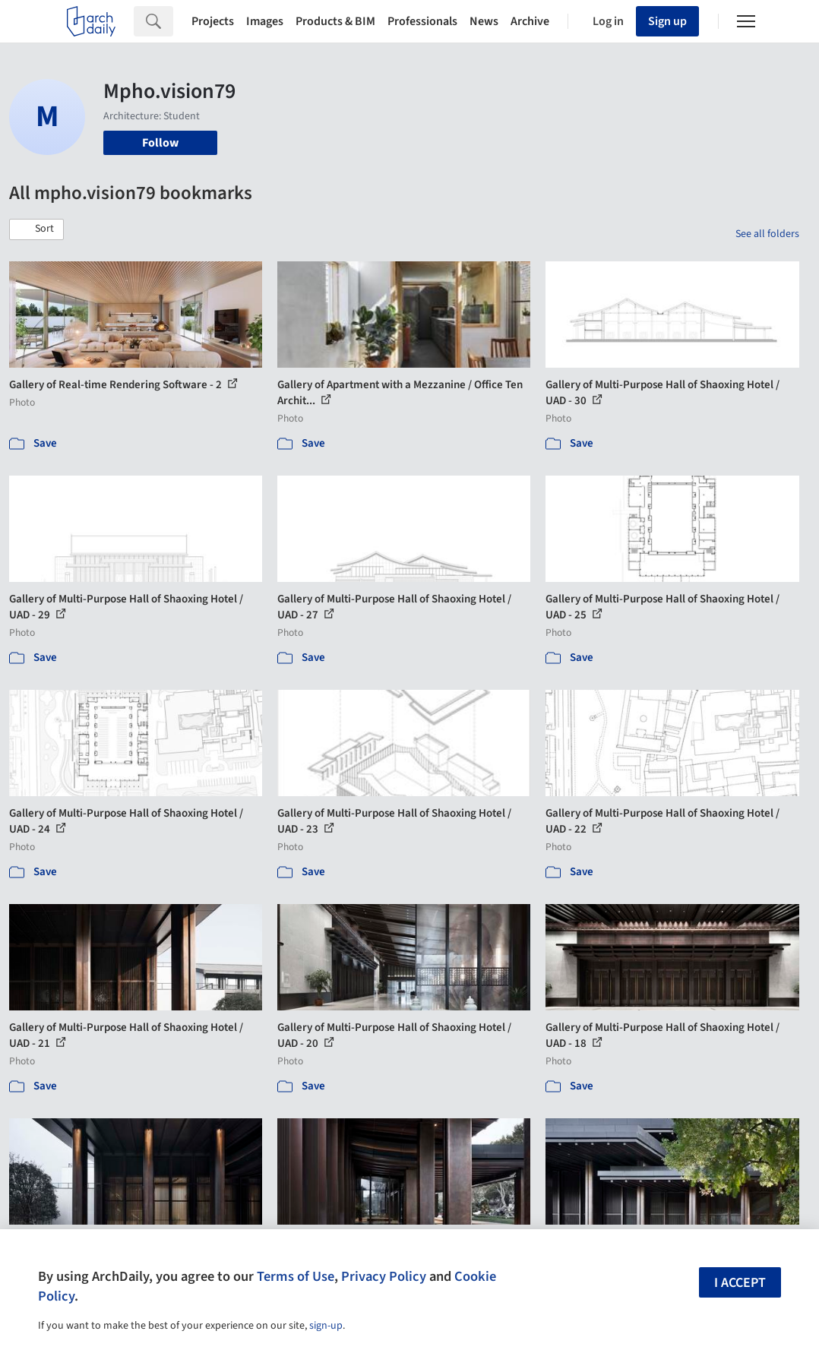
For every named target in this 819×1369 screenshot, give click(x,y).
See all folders (767, 234)
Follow (160, 142)
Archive (530, 21)
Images (264, 21)
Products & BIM (335, 21)
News (484, 21)
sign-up (326, 1325)
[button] (36, 229)
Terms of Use (295, 1276)
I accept (740, 1282)
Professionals (422, 21)
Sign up (667, 21)
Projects (212, 21)
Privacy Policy (383, 1276)
